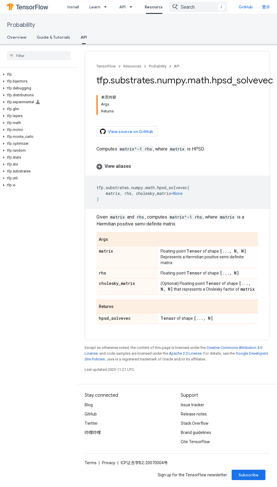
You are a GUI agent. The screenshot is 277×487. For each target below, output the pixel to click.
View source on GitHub (126, 131)
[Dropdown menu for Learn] (107, 7)
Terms (90, 462)
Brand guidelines (196, 432)
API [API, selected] (84, 37)
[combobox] (198, 7)
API (122, 7)
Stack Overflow (195, 423)
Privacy (108, 462)
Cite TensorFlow (195, 441)
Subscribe (249, 474)
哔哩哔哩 (93, 432)
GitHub (246, 7)
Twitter (91, 423)
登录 (266, 7)
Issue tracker (192, 405)
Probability (21, 25)
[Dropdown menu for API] (133, 7)
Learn (94, 7)
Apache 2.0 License (185, 353)
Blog (89, 405)
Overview (16, 37)
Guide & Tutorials (53, 37)
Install (73, 7)
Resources (132, 66)
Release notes (194, 414)
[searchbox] (39, 55)
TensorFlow (106, 66)
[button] (37, 74)
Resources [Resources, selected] (155, 7)
